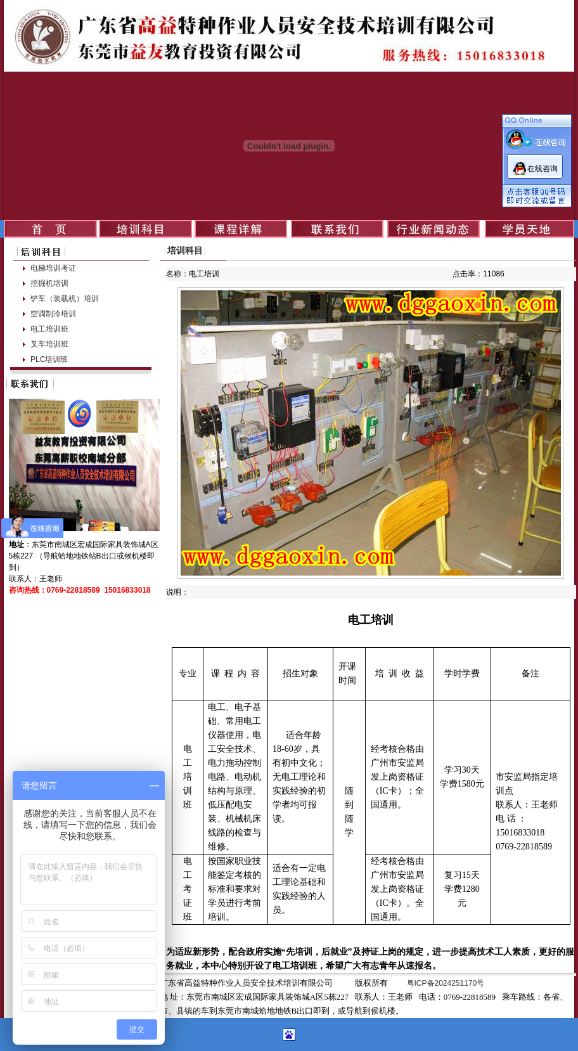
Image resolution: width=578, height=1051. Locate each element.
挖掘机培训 (49, 283)
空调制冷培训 (53, 313)
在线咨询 (542, 168)
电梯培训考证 (53, 268)
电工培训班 (49, 329)
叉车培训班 (49, 344)
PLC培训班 (49, 359)
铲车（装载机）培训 (64, 298)
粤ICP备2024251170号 (446, 983)
